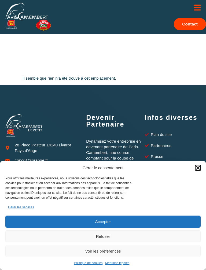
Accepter (103, 221)
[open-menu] (197, 7)
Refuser (103, 236)
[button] (198, 168)
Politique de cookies (88, 263)
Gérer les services (21, 207)
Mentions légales (117, 263)
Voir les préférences (103, 251)
